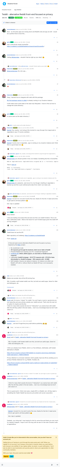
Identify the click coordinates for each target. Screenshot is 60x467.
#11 (57, 140)
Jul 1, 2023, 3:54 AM (24, 212)
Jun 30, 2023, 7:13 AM (25, 29)
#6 (57, 68)
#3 (57, 29)
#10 (57, 127)
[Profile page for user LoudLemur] (4, 336)
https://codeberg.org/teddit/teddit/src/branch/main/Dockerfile (25, 46)
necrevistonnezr (11, 29)
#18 (57, 298)
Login (11, 456)
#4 (57, 42)
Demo (47, 4)
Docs (51, 4)
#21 (57, 376)
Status (42, 4)
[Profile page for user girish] (4, 43)
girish (8, 42)
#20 (57, 335)
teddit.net (13, 238)
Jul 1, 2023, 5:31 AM (19, 275)
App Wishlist (18, 17)
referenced (18, 80)
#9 (57, 114)
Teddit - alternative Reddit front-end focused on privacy (31, 337)
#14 (57, 196)
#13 (57, 180)
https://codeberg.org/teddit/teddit (35, 235)
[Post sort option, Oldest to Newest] (9, 22)
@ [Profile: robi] (9, 300)
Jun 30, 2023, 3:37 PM (27, 95)
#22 (57, 404)
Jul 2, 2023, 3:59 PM (23, 404)
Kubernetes (10, 68)
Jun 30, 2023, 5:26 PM (28, 196)
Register (6, 456)
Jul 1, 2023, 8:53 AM (25, 321)
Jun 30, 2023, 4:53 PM (24, 156)
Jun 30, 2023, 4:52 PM (28, 140)
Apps (37, 4)
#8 (57, 95)
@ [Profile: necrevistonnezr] (12, 71)
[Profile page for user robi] (4, 277)
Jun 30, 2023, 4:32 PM (28, 127)
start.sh (14, 164)
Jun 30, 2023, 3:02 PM (28, 68)
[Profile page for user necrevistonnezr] (4, 30)
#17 (57, 275)
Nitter (19, 245)
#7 (57, 84)
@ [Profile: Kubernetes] (15, 57)
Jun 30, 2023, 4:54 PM (24, 180)
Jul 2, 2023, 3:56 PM (23, 376)
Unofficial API (15, 253)
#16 (57, 230)
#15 (57, 212)
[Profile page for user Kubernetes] (4, 70)
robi (8, 275)
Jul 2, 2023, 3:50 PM (23, 335)
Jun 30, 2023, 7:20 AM (24, 42)
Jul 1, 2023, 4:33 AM (25, 230)
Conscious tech (10, 287)
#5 (57, 55)
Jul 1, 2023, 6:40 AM (25, 298)
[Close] (56, 437)
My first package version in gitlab (17, 100)
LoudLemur (10, 335)
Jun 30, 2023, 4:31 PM (24, 114)
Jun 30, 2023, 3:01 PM (25, 55)
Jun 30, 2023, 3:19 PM (25, 84)
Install (56, 4)
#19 (57, 321)
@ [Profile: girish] (9, 130)
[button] (2, 464)
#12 (57, 156)
